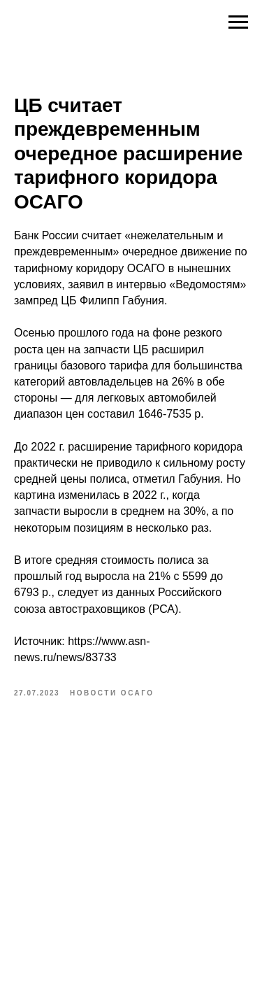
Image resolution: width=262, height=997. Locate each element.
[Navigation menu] (238, 22)
